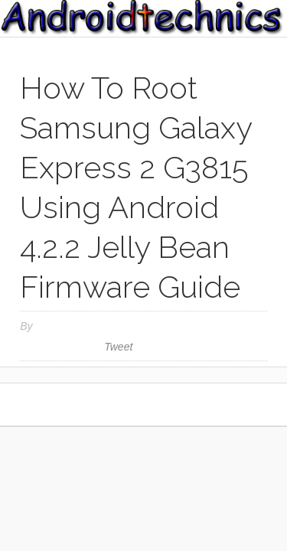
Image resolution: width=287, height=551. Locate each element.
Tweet (118, 347)
